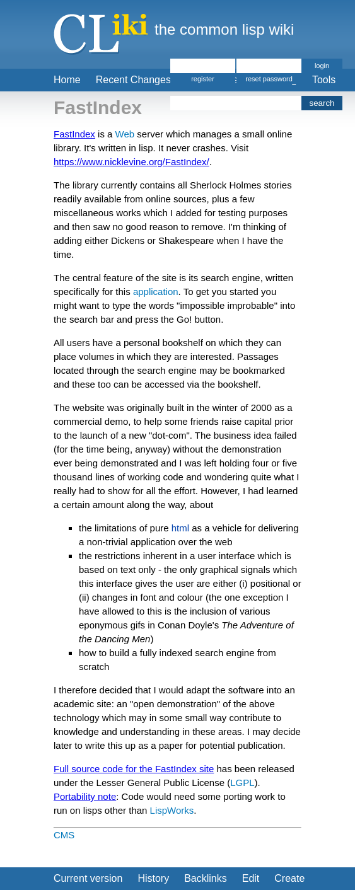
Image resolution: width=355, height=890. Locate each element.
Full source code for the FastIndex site (134, 768)
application (155, 291)
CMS (64, 834)
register (202, 79)
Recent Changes (133, 79)
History (153, 878)
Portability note (85, 796)
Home (67, 79)
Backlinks (205, 878)
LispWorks (172, 810)
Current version (88, 878)
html (180, 528)
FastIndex (74, 134)
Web (125, 134)
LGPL (242, 782)
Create (289, 878)
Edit (251, 878)
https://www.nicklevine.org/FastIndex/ (131, 161)
